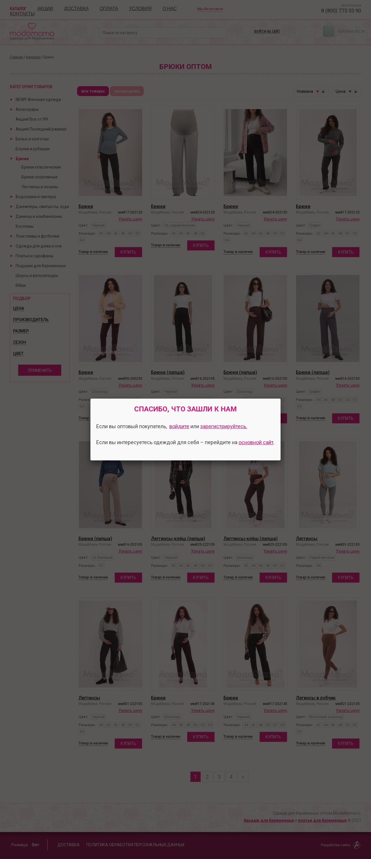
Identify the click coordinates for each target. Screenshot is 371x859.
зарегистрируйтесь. (223, 426)
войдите (179, 426)
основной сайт (256, 442)
